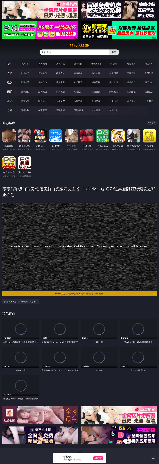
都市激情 (25, 101)
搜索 (114, 52)
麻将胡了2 (96, 63)
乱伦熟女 (131, 82)
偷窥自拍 (25, 91)
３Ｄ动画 (78, 73)
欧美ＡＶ (60, 73)
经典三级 (113, 82)
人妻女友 (60, 101)
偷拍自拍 (42, 82)
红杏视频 (96, 110)
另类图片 (149, 91)
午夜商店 (42, 110)
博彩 (10, 63)
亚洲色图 (42, 91)
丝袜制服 (113, 73)
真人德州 (42, 63)
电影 (10, 82)
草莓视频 (60, 110)
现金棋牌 (131, 63)
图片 (10, 91)
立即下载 (98, 458)
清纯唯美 (113, 91)
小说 (10, 101)
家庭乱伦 (42, 101)
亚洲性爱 (25, 82)
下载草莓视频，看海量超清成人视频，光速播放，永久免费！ (104, 293)
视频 (10, 73)
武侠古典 (78, 101)
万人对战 (60, 63)
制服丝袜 (96, 82)
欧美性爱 (78, 82)
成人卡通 (60, 82)
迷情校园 (96, 101)
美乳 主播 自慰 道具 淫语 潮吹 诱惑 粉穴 (20, 301)
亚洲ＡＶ (25, 73)
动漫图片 (78, 91)
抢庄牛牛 (149, 63)
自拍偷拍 (42, 73)
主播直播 (131, 73)
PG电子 (24, 63)
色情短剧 (113, 110)
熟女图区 (131, 91)
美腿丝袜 (96, 91)
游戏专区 (78, 63)
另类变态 (149, 82)
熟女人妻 (96, 73)
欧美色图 (60, 91)
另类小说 (113, 101)
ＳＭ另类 (149, 73)
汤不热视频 (78, 110)
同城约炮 (25, 110)
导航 (10, 110)
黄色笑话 (131, 101)
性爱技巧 (149, 101)
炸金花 (113, 63)
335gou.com (79, 45)
